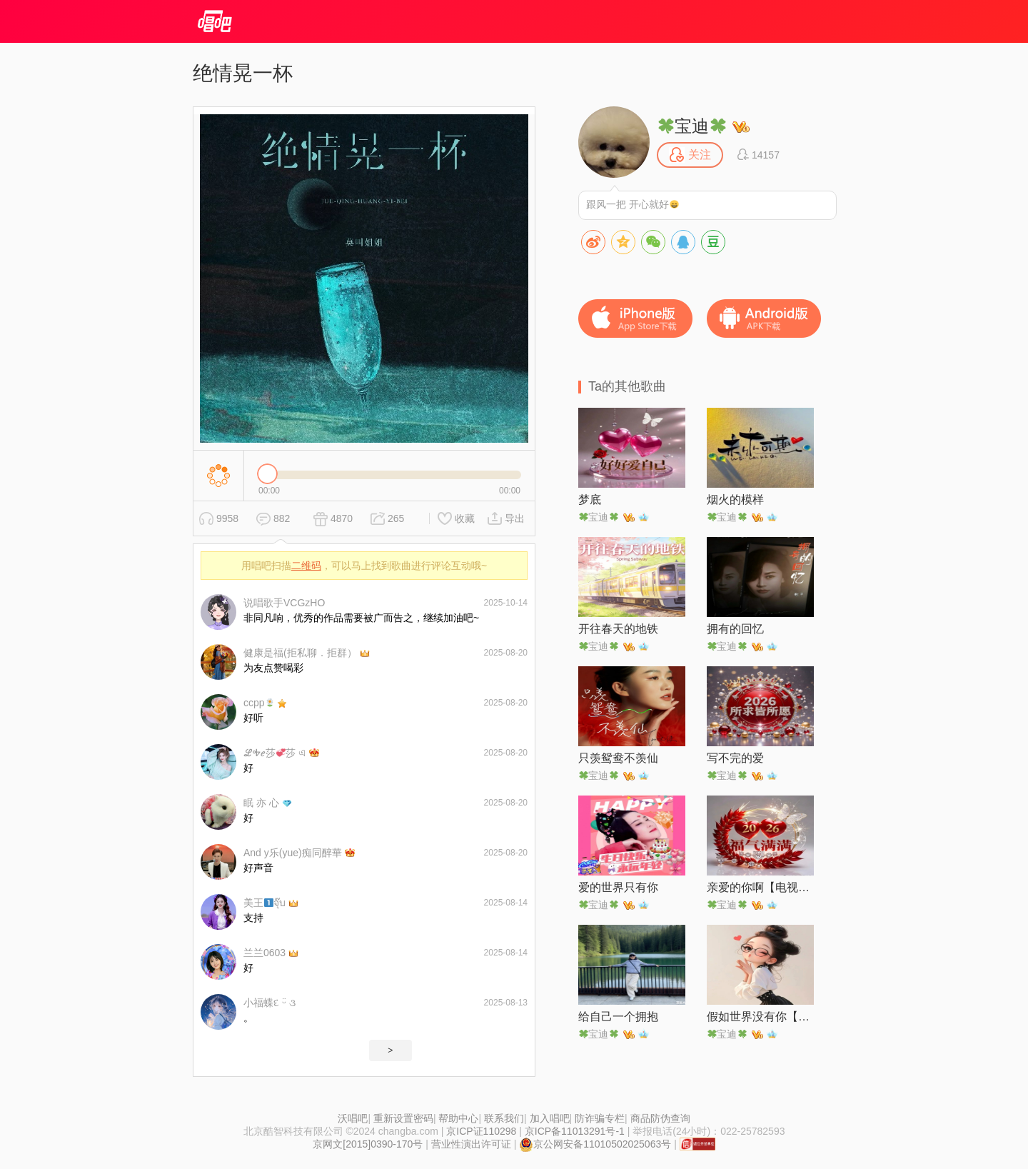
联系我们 (504, 1118)
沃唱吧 (353, 1118)
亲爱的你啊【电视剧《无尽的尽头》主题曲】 (760, 887)
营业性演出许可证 (471, 1144)
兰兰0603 (264, 952)
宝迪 (691, 126)
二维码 (306, 565)
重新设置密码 (403, 1118)
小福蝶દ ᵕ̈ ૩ (269, 1002)
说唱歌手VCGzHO (284, 602)
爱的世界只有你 (618, 887)
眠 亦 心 (261, 802)
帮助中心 (458, 1118)
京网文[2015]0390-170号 (368, 1144)
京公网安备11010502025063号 (595, 1144)
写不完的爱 (735, 758)
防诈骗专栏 (600, 1118)
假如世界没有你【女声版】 (760, 1016)
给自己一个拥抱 (618, 1016)
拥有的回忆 (735, 629)
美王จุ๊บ (264, 902)
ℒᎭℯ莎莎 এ (274, 752)
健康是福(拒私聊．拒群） (300, 652)
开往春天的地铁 (618, 629)
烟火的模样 (735, 499)
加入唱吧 (550, 1118)
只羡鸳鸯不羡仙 (618, 758)
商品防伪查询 (660, 1118)
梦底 (589, 499)
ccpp (258, 702)
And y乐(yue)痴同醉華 (292, 852)
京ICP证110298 (481, 1131)
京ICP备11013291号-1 (575, 1131)
